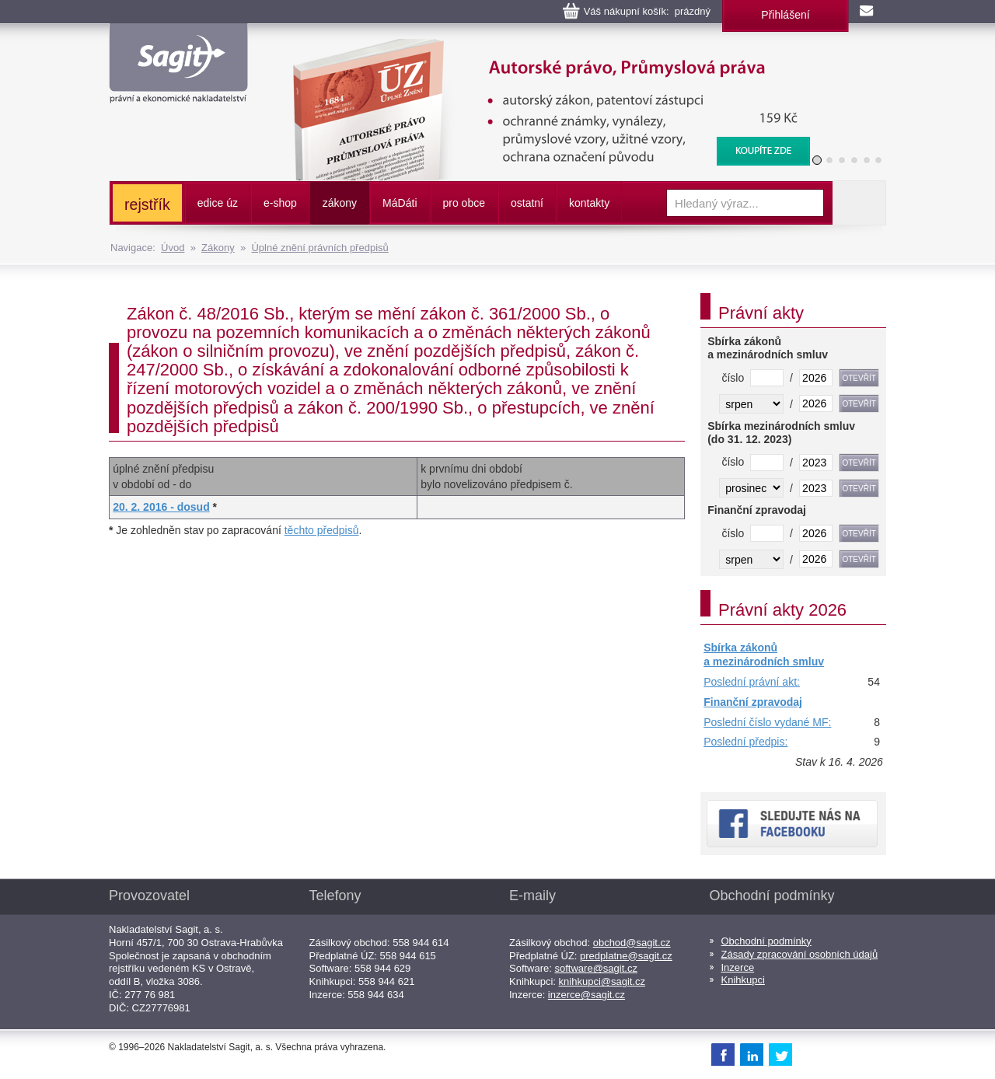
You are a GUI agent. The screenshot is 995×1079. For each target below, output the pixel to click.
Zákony (218, 247)
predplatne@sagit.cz (626, 956)
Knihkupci (743, 980)
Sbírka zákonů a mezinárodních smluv (763, 654)
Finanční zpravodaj (752, 702)
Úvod (172, 247)
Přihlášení (785, 15)
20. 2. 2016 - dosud (161, 507)
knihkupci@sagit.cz (602, 981)
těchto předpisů (322, 530)
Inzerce (738, 967)
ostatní (527, 203)
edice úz (217, 203)
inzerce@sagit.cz (586, 994)
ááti (399, 203)
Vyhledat (859, 203)
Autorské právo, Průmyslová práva (542, 46)
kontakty (589, 203)
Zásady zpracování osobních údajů (799, 954)
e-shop (280, 203)
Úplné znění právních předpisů (319, 247)
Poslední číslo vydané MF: (767, 722)
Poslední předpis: (745, 741)
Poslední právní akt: (751, 682)
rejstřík (147, 204)
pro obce (464, 203)
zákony (340, 203)
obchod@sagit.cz (632, 942)
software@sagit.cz (596, 968)
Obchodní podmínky (766, 941)
